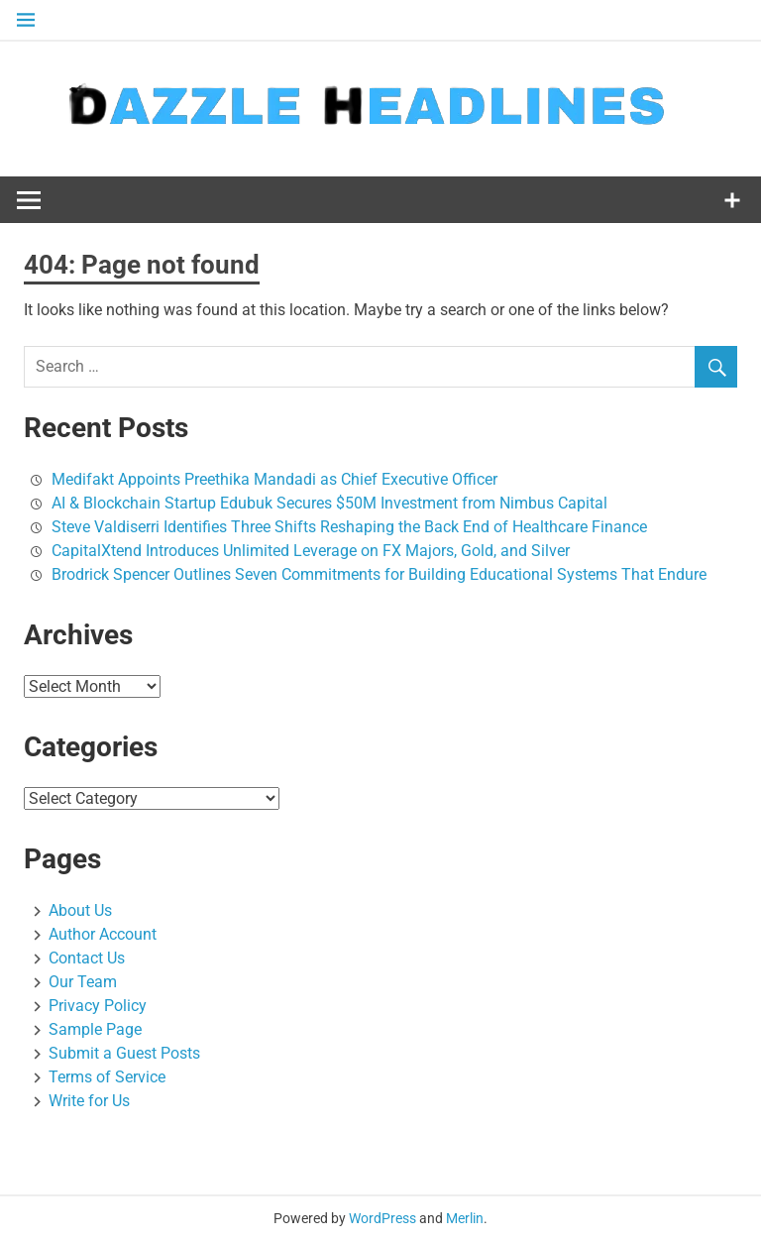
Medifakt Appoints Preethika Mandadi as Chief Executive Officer (274, 479)
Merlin (465, 1218)
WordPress (382, 1218)
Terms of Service (107, 1077)
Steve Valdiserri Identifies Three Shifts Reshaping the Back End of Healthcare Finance (349, 526)
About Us (80, 910)
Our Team (83, 981)
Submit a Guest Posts (124, 1053)
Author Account (103, 934)
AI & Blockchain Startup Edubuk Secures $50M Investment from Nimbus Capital (329, 503)
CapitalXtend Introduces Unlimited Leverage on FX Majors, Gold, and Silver (311, 550)
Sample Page (95, 1029)
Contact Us (87, 958)
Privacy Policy (98, 1005)
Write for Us (89, 1100)
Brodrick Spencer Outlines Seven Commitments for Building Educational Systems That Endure (379, 574)
